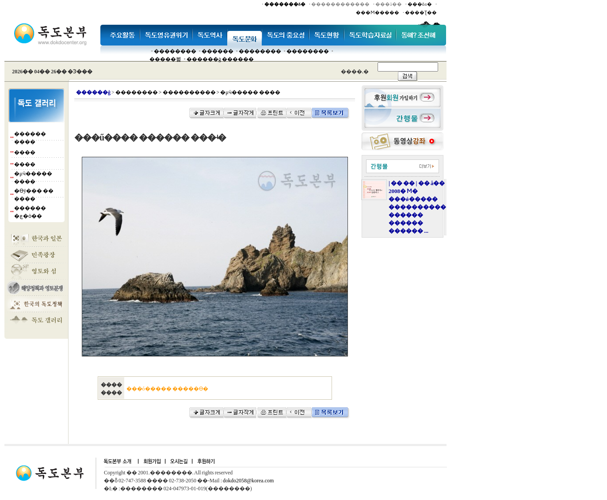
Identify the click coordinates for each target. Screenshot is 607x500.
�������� (175, 51)
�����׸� (217, 51)
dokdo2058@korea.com (248, 480)
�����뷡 (165, 59)
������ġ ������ (220, 59)
